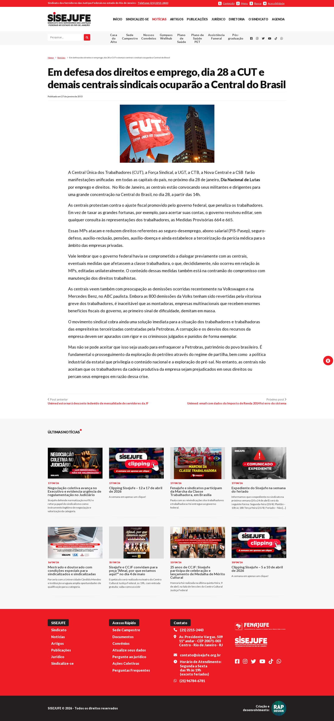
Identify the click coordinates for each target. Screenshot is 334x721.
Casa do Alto (113, 38)
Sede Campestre (130, 36)
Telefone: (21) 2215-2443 (153, 3)
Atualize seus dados (129, 650)
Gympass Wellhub (166, 36)
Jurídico (218, 19)
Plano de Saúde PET (197, 38)
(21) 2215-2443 (192, 630)
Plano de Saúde (181, 38)
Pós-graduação (235, 36)
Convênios (121, 643)
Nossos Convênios (148, 36)
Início (117, 19)
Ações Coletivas (125, 663)
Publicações (197, 19)
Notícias (159, 19)
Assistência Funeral (216, 36)
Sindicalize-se (137, 19)
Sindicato (58, 630)
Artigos (176, 19)
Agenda (278, 19)
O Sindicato (258, 19)
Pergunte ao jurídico (129, 657)
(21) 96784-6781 (192, 681)
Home (51, 57)
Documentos (123, 637)
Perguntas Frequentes (131, 670)
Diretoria (237, 19)
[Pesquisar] (87, 37)
